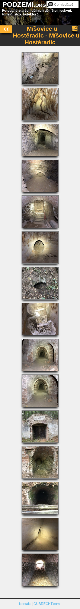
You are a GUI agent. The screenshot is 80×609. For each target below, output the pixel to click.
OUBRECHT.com (46, 604)
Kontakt (25, 604)
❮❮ (6, 29)
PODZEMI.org (24, 4)
